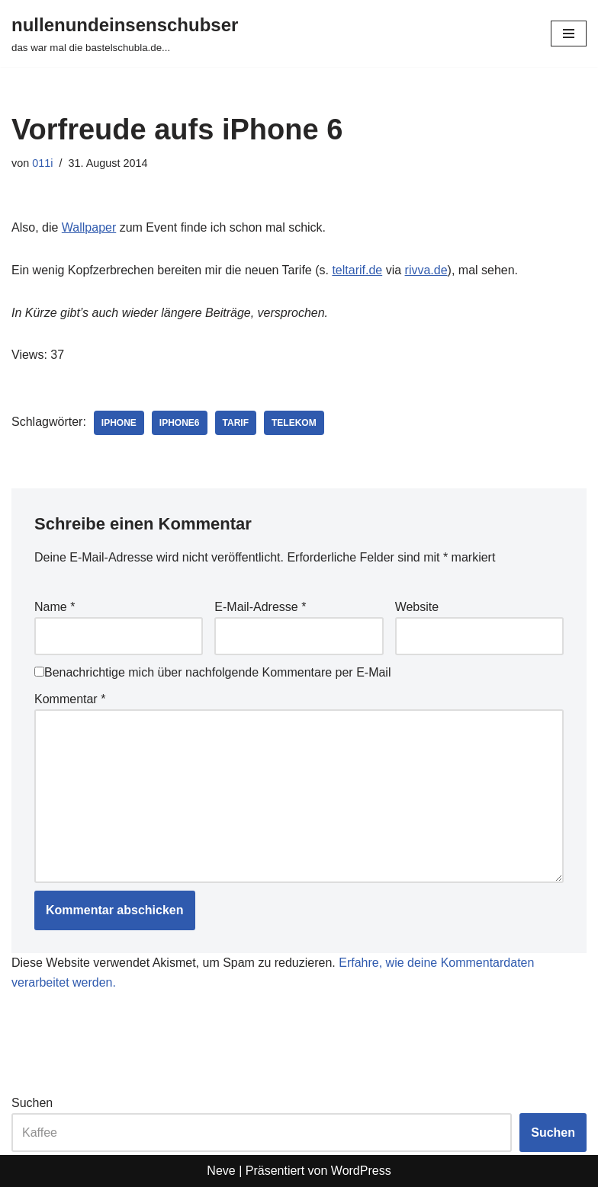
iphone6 (179, 423)
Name (54, 606)
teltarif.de (357, 270)
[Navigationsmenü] (569, 33)
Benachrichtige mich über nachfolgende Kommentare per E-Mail (212, 672)
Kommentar (69, 699)
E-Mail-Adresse (260, 606)
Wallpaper (89, 227)
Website (417, 606)
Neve (221, 1170)
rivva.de (426, 270)
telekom (294, 423)
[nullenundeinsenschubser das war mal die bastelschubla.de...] (124, 33)
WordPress (361, 1170)
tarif (236, 423)
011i (42, 163)
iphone (119, 423)
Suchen (32, 1102)
